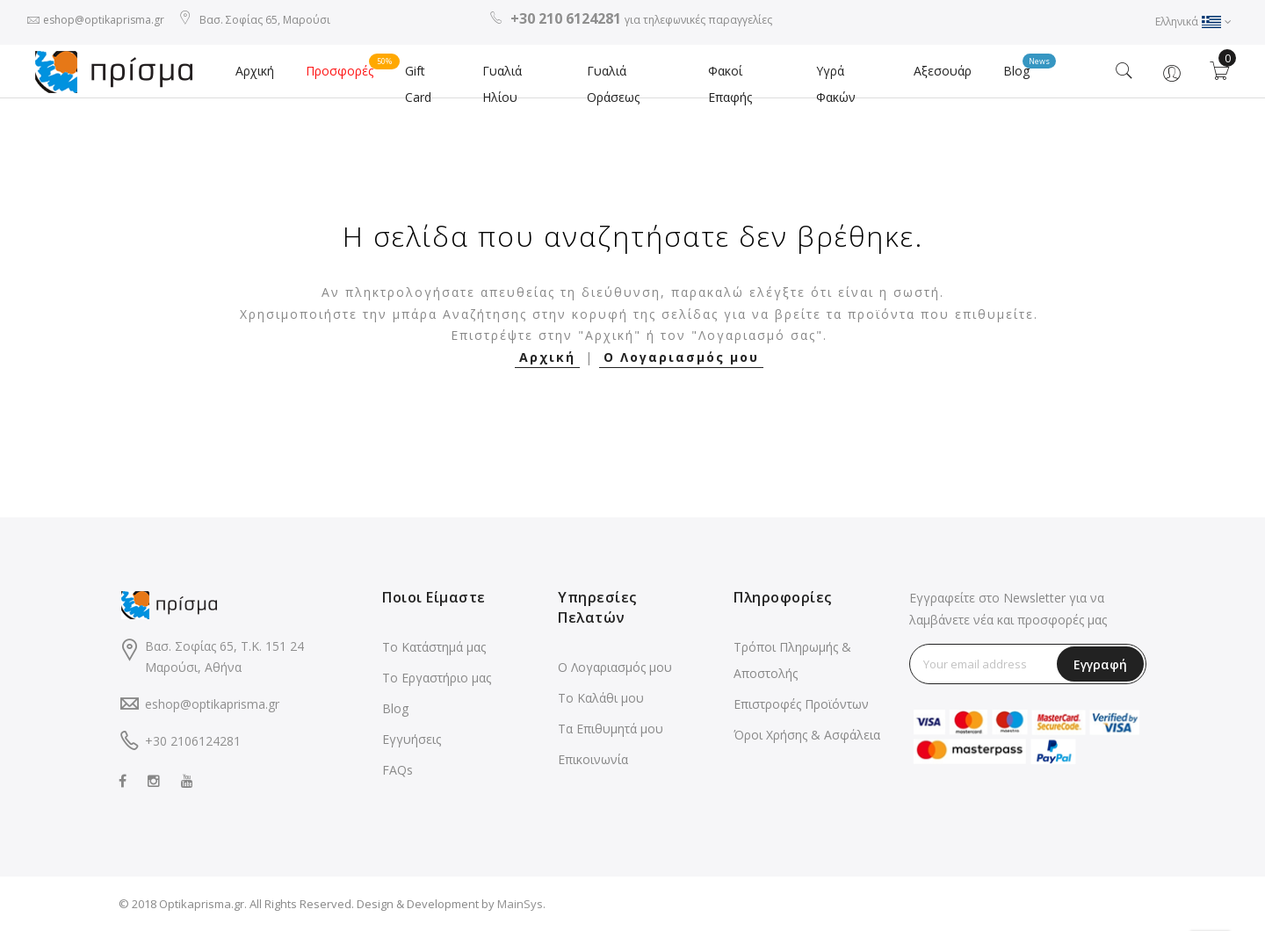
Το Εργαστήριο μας (436, 677)
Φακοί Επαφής (730, 83)
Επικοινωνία (593, 759)
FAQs (397, 769)
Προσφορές (347, 66)
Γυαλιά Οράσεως (613, 83)
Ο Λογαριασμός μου (681, 357)
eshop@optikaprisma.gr (103, 19)
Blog (1024, 66)
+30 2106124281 (193, 741)
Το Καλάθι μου (601, 697)
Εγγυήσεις (411, 739)
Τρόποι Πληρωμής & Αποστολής (792, 660)
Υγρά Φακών (836, 83)
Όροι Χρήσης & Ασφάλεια (807, 734)
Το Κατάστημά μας (434, 647)
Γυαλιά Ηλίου (502, 83)
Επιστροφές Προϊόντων (801, 704)
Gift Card (418, 83)
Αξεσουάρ (943, 70)
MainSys (520, 904)
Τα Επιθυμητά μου (610, 728)
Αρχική (254, 70)
